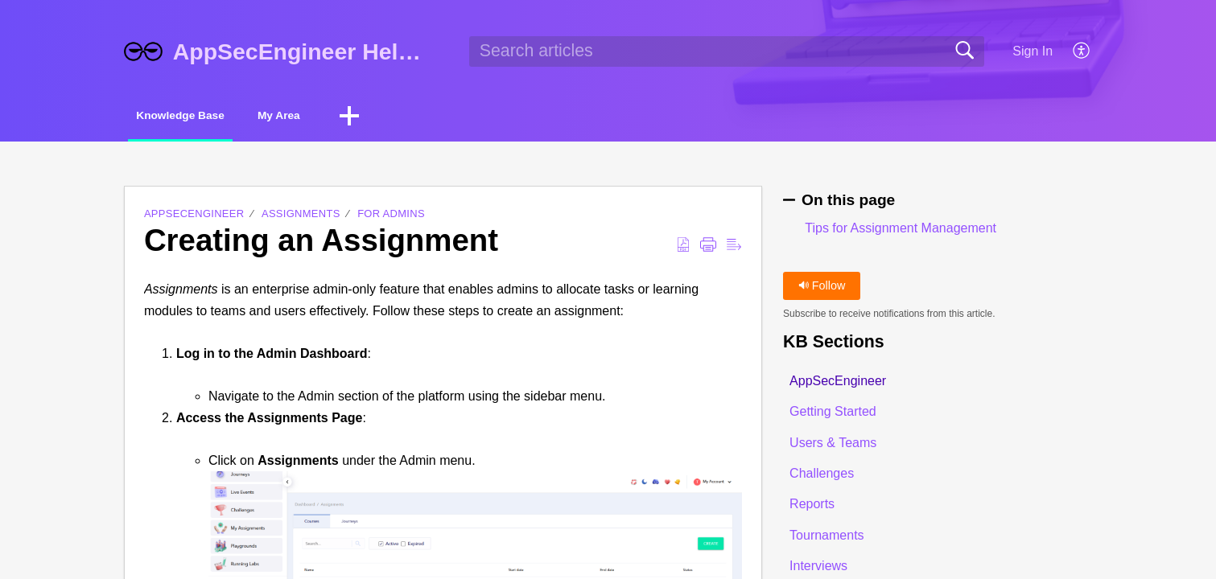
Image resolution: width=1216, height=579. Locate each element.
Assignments (301, 217)
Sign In (1032, 51)
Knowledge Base (203, 117)
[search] (726, 51)
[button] (1082, 51)
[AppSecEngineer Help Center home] (143, 51)
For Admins (391, 217)
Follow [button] (822, 287)
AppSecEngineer (194, 217)
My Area (336, 117)
